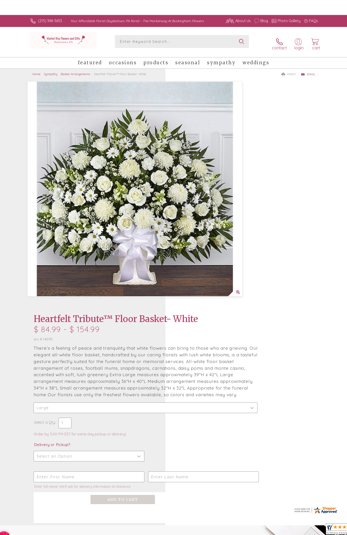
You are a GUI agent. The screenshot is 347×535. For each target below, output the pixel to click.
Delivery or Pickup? (192, 250)
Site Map (305, 530)
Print (288, 70)
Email (308, 70)
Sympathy (50, 70)
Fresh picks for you (133, 367)
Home (36, 70)
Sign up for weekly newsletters (231, 364)
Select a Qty (184, 227)
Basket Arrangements (75, 70)
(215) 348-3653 (50, 20)
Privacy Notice (244, 530)
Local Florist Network (277, 530)
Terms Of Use (217, 530)
